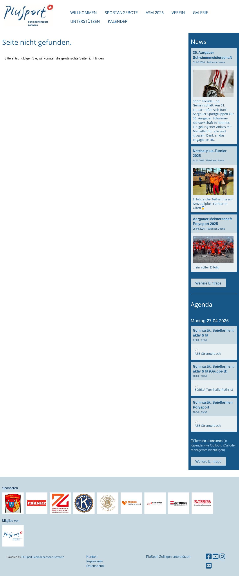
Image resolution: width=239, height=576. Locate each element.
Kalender (117, 21)
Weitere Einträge (208, 283)
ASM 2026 (155, 12)
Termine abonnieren (208, 441)
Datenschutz (95, 566)
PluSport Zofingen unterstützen (168, 556)
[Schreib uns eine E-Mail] (209, 566)
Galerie (200, 12)
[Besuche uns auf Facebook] (209, 556)
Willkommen (83, 12)
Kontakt (91, 556)
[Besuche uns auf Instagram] (222, 556)
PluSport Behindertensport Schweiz (43, 557)
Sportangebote (121, 12)
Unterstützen (85, 21)
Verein (178, 12)
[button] (214, 343)
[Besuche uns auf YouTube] (215, 556)
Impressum (94, 561)
